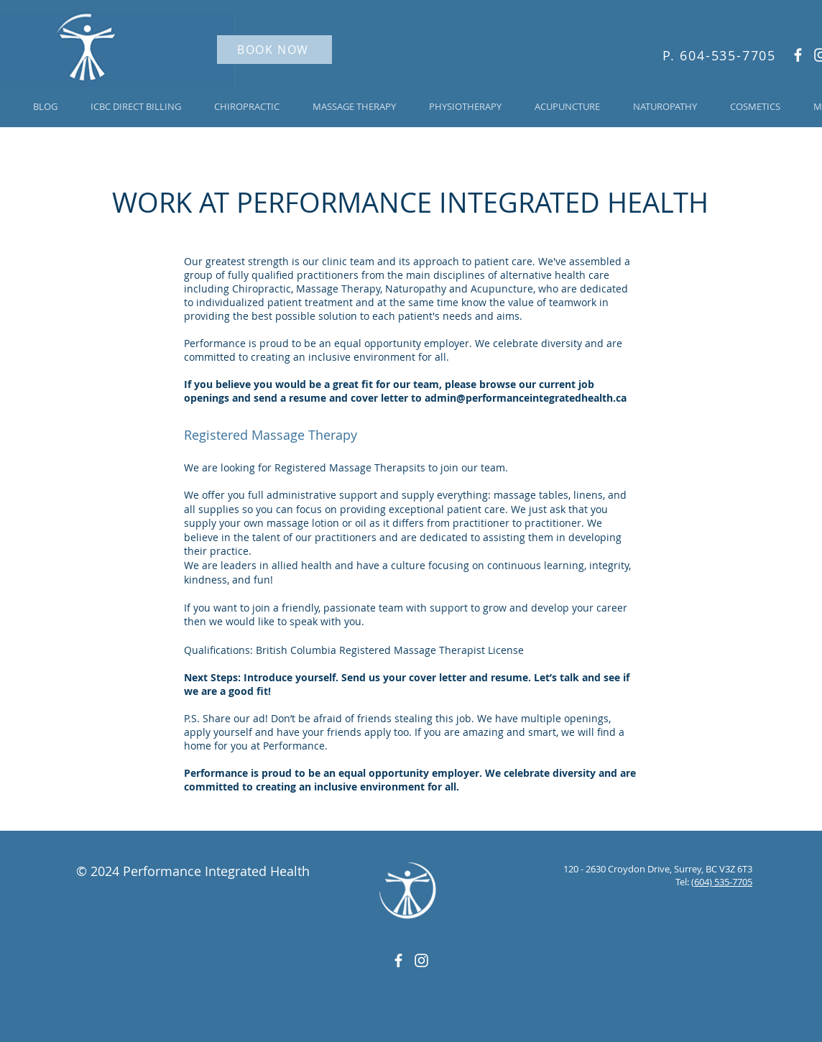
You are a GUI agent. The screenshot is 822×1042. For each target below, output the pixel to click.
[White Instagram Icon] (421, 960)
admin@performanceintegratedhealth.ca (526, 398)
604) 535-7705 (723, 881)
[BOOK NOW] (274, 49)
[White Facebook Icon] (798, 55)
